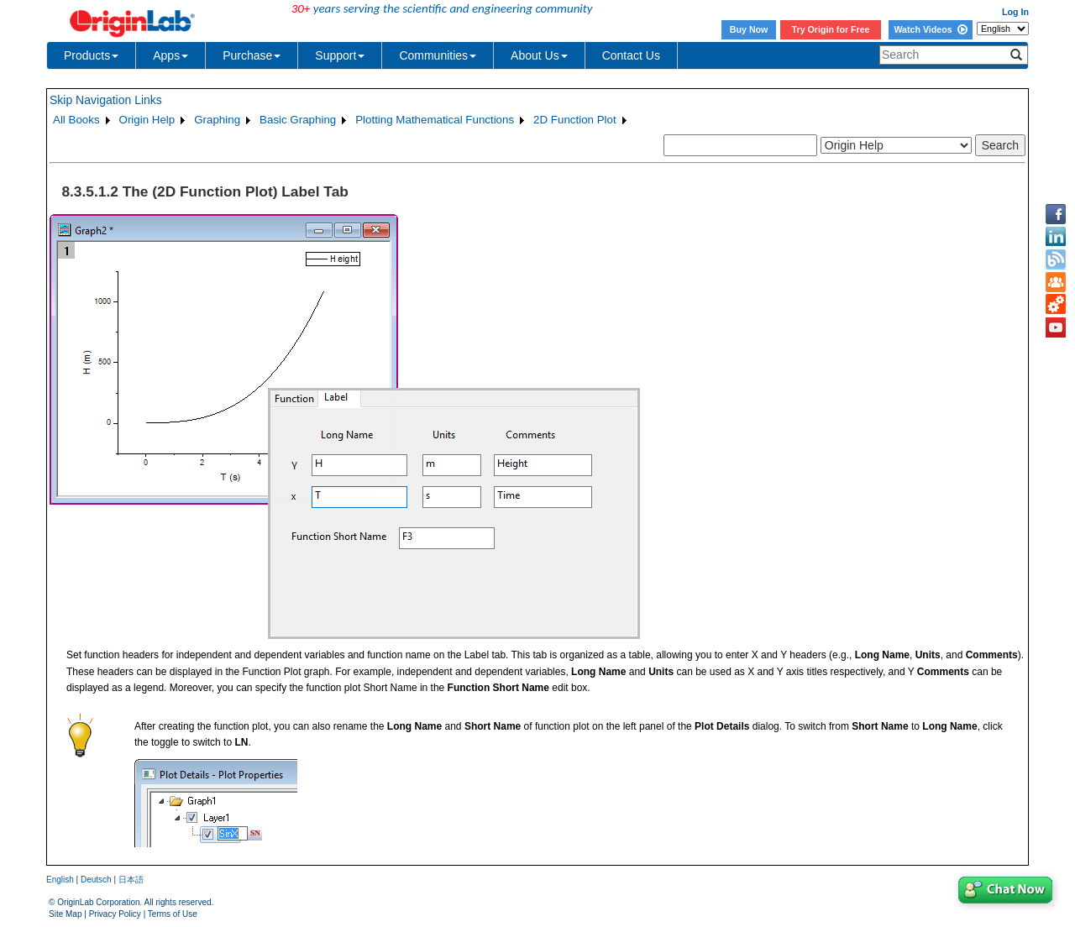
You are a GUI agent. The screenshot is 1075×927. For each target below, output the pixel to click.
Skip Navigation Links (106, 100)
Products (91, 55)
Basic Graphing (298, 119)
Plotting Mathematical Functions (434, 119)
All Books (76, 119)
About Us (539, 55)
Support (339, 55)
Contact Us (631, 55)
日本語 (131, 879)
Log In (1015, 12)
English (60, 879)
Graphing (217, 119)
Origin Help (147, 119)
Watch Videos (930, 29)
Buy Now (749, 29)
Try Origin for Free (831, 29)
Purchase (252, 55)
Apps (170, 55)
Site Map (65, 914)
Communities (437, 55)
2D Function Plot (574, 119)
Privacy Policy (115, 914)
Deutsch (96, 879)
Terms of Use (172, 914)
